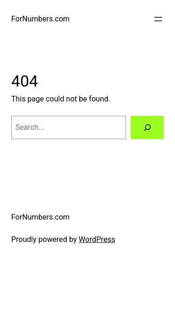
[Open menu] (158, 19)
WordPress (97, 239)
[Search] (147, 127)
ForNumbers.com (40, 18)
